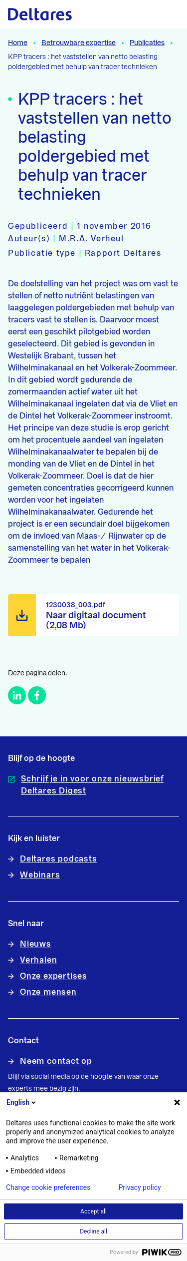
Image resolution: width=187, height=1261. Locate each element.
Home (17, 43)
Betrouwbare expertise (78, 43)
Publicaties (147, 43)
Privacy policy (139, 1187)
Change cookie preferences (48, 1187)
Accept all (93, 1211)
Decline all (93, 1231)
